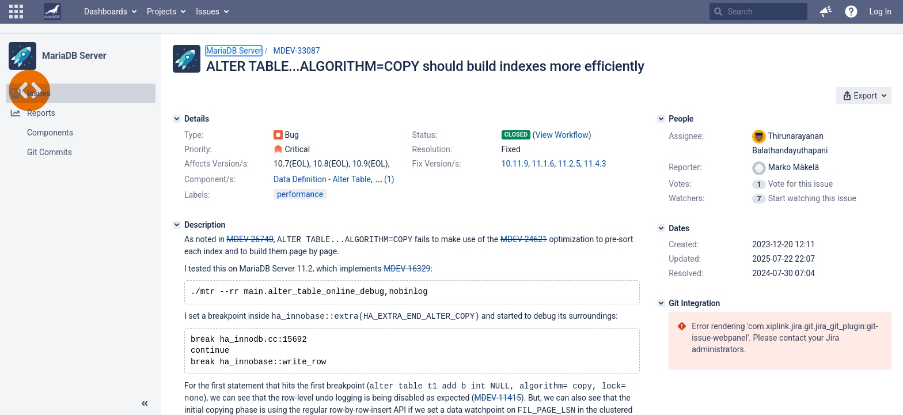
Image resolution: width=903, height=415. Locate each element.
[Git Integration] (661, 303)
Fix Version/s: (436, 163)
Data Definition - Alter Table (322, 179)
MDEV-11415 (498, 400)
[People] (661, 119)
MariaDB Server (74, 55)
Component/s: (210, 179)
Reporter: (685, 167)
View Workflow (562, 134)
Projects (161, 11)
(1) (389, 179)
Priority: (198, 149)
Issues (207, 11)
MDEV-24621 (523, 239)
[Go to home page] (52, 11)
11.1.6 (543, 163)
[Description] (177, 225)
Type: (193, 134)
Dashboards (105, 11)
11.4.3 (595, 163)
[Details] (177, 119)
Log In (880, 11)
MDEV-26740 (250, 239)
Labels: (197, 194)
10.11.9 (515, 163)
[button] (16, 11)
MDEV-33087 (296, 50)
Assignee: (686, 136)
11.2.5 (569, 163)
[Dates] (661, 228)
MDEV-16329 (407, 268)
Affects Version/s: (216, 163)
